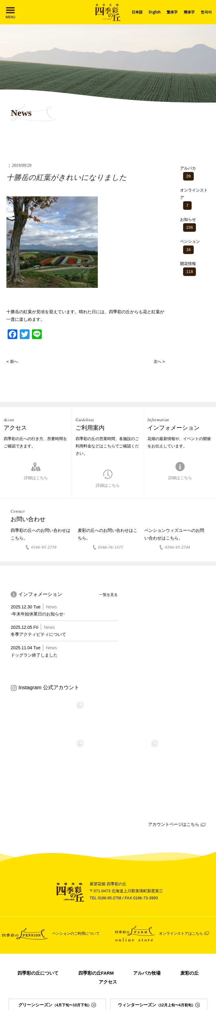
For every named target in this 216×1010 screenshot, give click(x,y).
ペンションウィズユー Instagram (108, 991)
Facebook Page (108, 983)
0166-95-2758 (110, 822)
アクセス (127, 906)
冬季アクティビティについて (40, 635)
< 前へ (12, 361)
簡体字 (189, 12)
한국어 (206, 12)
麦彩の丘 (88, 906)
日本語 (137, 12)
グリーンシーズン (57, 930)
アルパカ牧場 (168, 897)
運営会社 (65, 955)
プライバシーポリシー (183, 955)
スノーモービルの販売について (127, 955)
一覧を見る (108, 595)
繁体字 (172, 12)
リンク (86, 955)
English (155, 12)
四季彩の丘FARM (115, 897)
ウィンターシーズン (159, 930)
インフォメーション (31, 955)
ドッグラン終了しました (36, 656)
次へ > (159, 361)
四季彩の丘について (55, 897)
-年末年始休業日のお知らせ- (40, 615)
